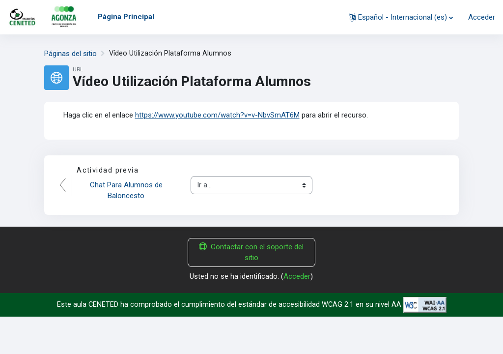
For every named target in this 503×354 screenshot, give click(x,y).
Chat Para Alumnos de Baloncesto (127, 190)
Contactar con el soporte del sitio (251, 252)
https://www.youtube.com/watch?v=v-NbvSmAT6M (217, 114)
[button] (401, 17)
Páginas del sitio (70, 53)
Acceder (481, 17)
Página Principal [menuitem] (126, 16)
